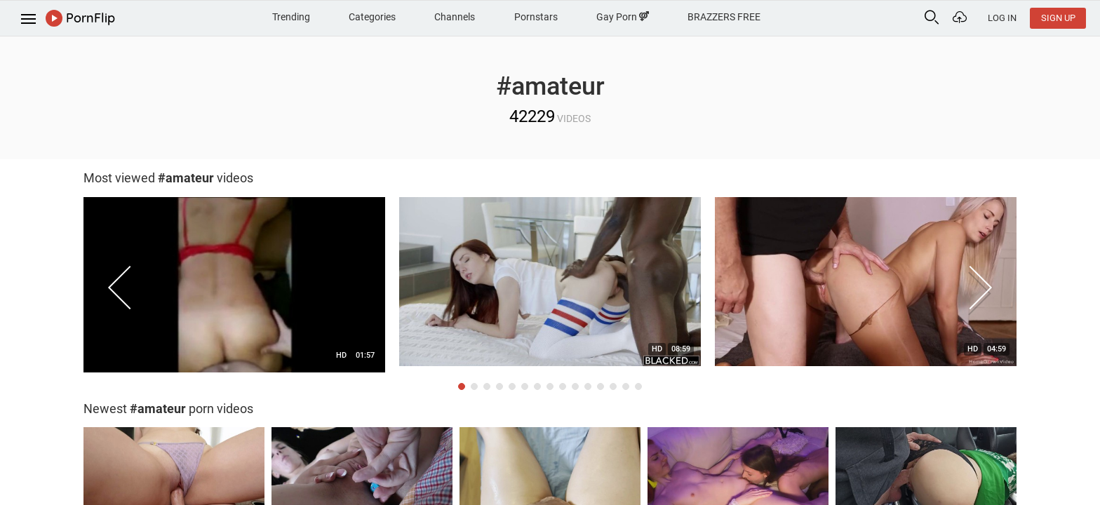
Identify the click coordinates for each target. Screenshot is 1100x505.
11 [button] (587, 386)
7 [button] (537, 386)
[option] (234, 288)
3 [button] (486, 386)
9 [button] (562, 386)
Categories (372, 16)
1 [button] (461, 386)
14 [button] (625, 386)
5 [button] (512, 386)
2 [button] (474, 386)
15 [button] (638, 386)
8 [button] (550, 386)
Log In (1002, 18)
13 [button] (613, 386)
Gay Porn (622, 16)
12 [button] (600, 386)
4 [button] (499, 386)
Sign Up (1058, 18)
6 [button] (524, 386)
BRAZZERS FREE (724, 16)
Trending (291, 16)
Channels (454, 16)
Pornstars (536, 16)
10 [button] (575, 386)
